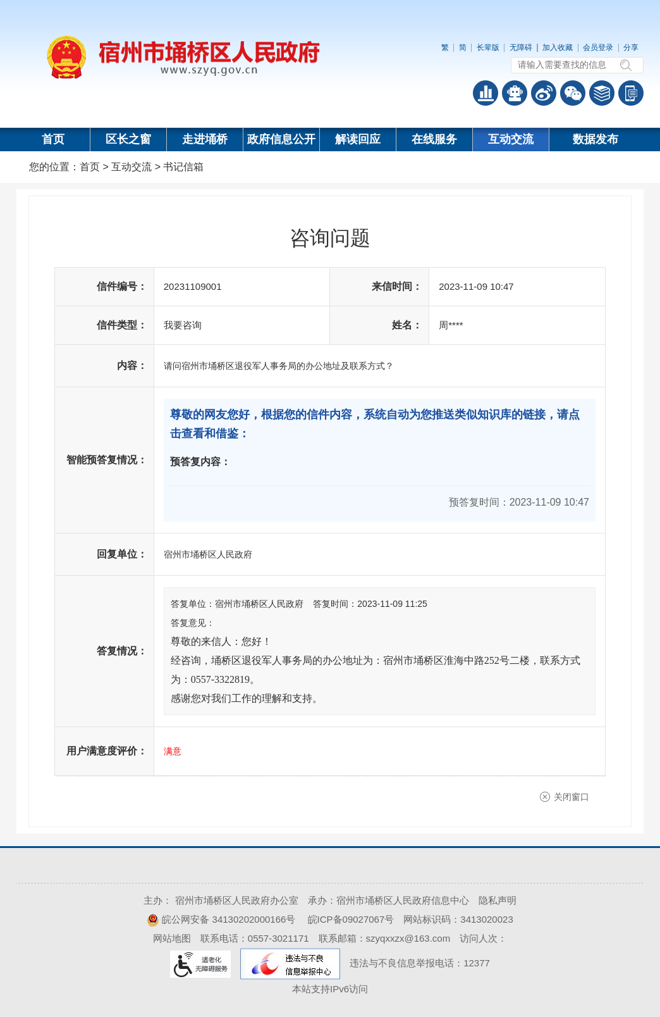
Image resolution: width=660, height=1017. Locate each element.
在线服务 (434, 139)
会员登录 (598, 47)
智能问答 (514, 93)
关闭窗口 (571, 797)
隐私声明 (497, 900)
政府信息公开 (281, 139)
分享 (631, 47)
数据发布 (595, 139)
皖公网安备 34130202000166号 (221, 919)
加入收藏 (557, 47)
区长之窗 (128, 139)
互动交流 (511, 139)
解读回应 (358, 139)
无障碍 (521, 47)
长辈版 (488, 47)
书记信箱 (183, 166)
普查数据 (485, 93)
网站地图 (172, 938)
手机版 (631, 93)
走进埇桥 (205, 139)
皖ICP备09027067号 (351, 919)
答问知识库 (601, 93)
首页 (53, 139)
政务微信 (572, 93)
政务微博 (543, 93)
